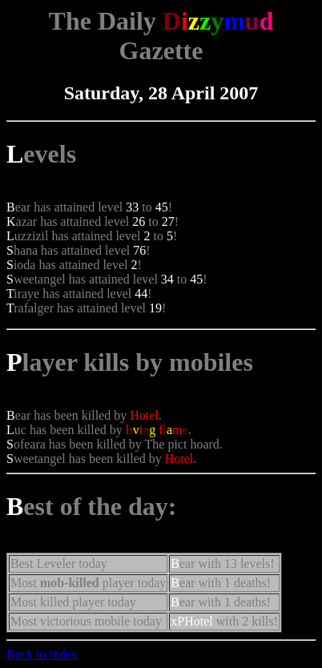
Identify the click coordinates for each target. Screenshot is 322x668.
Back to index (42, 654)
